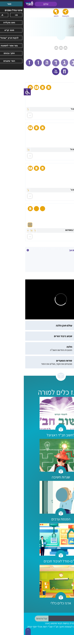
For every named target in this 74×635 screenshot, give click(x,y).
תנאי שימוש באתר (29, 623)
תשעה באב (65, 261)
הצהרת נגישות (46, 623)
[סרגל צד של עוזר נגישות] (3, 91)
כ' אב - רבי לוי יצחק (61, 255)
